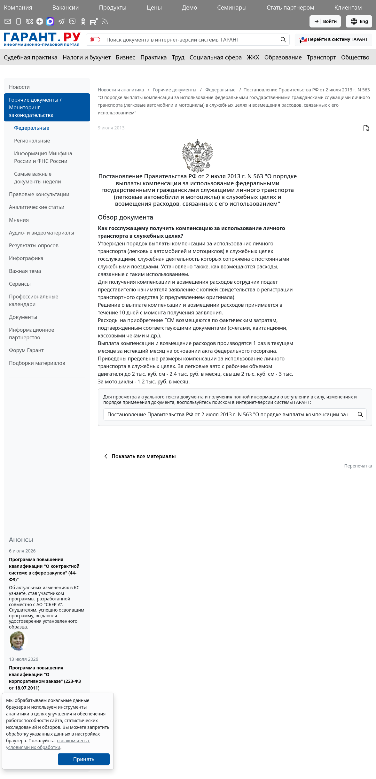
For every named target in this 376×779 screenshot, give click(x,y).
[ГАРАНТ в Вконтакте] (29, 21)
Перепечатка (358, 466)
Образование (283, 57)
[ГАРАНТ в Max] (50, 21)
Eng (359, 21)
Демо (189, 7)
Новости (19, 86)
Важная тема (25, 270)
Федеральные (31, 127)
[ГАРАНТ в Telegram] (61, 21)
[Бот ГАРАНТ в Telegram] (72, 21)
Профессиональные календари (33, 300)
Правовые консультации (39, 194)
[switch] (95, 39)
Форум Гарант (26, 350)
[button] (333, 40)
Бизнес (125, 57)
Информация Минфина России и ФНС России (43, 157)
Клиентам (348, 7)
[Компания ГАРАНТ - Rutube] (94, 21)
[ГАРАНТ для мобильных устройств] (18, 21)
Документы (23, 316)
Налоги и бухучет (87, 57)
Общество (355, 57)
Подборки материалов (37, 362)
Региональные (32, 140)
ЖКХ (253, 57)
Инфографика (26, 258)
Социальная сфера (216, 57)
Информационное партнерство (31, 333)
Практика (153, 57)
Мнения (19, 219)
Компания (18, 7)
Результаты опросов (34, 245)
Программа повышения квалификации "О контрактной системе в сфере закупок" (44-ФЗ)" (44, 569)
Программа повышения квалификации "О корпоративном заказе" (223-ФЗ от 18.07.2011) (45, 678)
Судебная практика (31, 57)
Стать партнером (290, 7)
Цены (154, 7)
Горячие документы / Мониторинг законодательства (35, 107)
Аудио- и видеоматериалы (41, 232)
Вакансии (65, 7)
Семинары (232, 7)
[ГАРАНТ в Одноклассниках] (83, 21)
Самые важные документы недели (37, 177)
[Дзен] (39, 21)
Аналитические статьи (36, 207)
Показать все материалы (139, 456)
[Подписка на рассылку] (8, 21)
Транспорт (321, 57)
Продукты (112, 7)
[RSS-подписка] (105, 21)
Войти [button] (325, 21)
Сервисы (20, 283)
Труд (178, 57)
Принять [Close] (84, 759)
